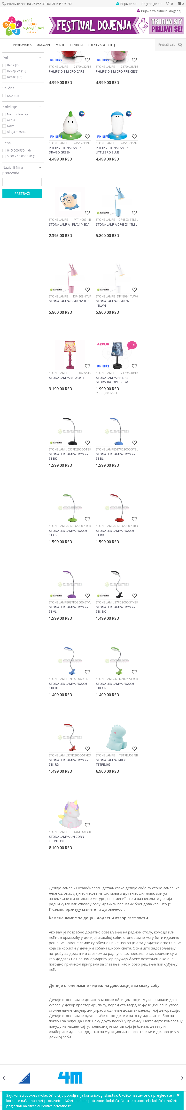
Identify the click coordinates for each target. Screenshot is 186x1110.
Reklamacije (104, 1019)
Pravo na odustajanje (112, 1030)
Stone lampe (16, 73)
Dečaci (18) (14, 128)
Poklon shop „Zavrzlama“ (22, 1008)
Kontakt (8, 1014)
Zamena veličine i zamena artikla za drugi (127, 1014)
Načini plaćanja (107, 998)
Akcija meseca (16, 183)
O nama (8, 976)
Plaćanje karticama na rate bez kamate (126, 1008)
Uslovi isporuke (107, 1035)
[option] (25, 819)
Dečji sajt (8, 54)
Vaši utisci (10, 981)
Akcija (11, 171)
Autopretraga (134, 62)
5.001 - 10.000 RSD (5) (21, 207)
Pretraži (22, 244)
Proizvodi (24, 54)
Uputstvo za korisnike (112, 976)
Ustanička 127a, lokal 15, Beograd (99, 919)
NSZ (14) (13, 146)
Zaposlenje (11, 992)
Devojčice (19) (16, 122)
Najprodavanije (17, 165)
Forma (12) (14, 92)
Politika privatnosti (109, 987)
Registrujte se (151, 3)
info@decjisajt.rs (101, 924)
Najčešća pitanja (108, 1040)
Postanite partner (16, 1003)
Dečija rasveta (44, 54)
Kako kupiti (104, 992)
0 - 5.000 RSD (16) (19, 201)
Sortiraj (156, 62)
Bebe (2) (12, 116)
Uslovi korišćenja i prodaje (116, 981)
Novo (11, 177)
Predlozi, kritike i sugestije (22, 987)
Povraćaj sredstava (110, 1024)
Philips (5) (13, 97)
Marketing (10, 998)
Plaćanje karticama (110, 1003)
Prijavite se (146, 868)
